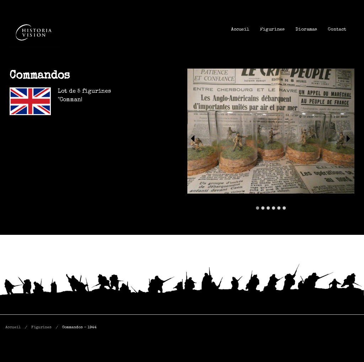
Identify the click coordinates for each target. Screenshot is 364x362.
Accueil (240, 29)
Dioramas (306, 29)
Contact (337, 29)
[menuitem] (240, 30)
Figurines (272, 29)
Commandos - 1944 (79, 327)
